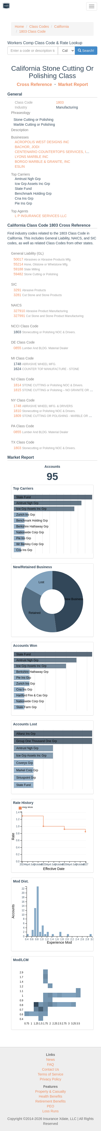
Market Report (73, 84)
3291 (17, 290)
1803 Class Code (32, 31)
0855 (17, 348)
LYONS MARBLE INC (31, 157)
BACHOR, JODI (27, 147)
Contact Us (50, 1069)
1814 (17, 385)
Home (19, 26)
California (61, 26)
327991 (19, 316)
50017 (18, 259)
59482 (18, 274)
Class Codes (39, 26)
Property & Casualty (50, 1091)
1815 (17, 390)
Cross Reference (34, 84)
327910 (19, 311)
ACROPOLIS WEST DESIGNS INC (42, 142)
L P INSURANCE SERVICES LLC (41, 216)
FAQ (50, 1064)
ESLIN (20, 166)
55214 (18, 264)
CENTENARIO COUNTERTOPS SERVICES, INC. (53, 152)
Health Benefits (50, 1096)
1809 (17, 416)
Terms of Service (50, 1074)
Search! (86, 51)
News (50, 1060)
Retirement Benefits (50, 1101)
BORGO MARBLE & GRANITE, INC (42, 162)
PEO (50, 1106)
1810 (17, 411)
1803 (60, 102)
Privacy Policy (50, 1079)
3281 (17, 295)
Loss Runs (50, 1111)
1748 (17, 406)
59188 (18, 269)
